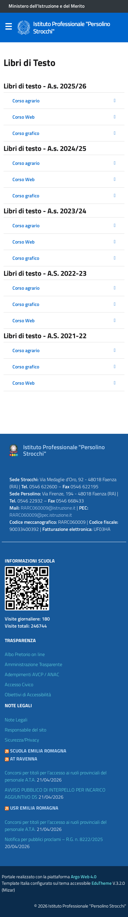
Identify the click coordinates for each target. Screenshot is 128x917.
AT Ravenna (23, 758)
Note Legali (16, 719)
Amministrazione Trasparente (33, 664)
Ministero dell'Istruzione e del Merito (46, 5)
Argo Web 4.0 (83, 876)
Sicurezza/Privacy (22, 739)
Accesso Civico (19, 684)
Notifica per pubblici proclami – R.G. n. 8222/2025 (54, 839)
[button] (64, 101)
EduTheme (102, 883)
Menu (8, 27)
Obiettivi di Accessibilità (28, 694)
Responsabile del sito (25, 729)
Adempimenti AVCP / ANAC (32, 674)
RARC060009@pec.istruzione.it (40, 514)
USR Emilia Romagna (34, 807)
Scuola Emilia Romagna (38, 750)
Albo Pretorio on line (25, 654)
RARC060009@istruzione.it (48, 507)
